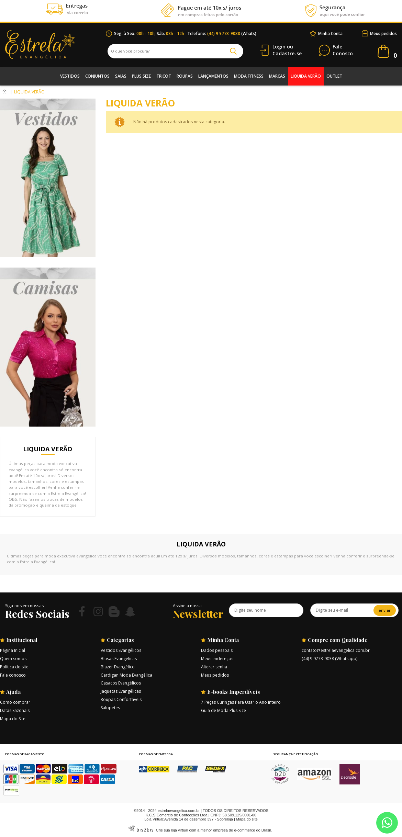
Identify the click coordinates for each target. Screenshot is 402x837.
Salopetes (110, 708)
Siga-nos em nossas (24, 606)
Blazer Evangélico (118, 667)
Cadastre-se (287, 53)
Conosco (343, 50)
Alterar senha (214, 667)
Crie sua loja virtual (172, 830)
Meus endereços (217, 658)
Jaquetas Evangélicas (121, 691)
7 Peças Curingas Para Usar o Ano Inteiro (241, 702)
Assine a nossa (187, 606)
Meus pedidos (383, 33)
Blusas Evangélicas (119, 658)
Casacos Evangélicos (121, 683)
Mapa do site (247, 819)
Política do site (14, 667)
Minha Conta (330, 33)
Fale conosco (13, 675)
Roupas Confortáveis (121, 699)
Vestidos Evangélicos (121, 650)
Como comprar (15, 702)
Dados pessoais (217, 650)
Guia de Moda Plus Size (223, 710)
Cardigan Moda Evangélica (126, 675)
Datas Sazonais (15, 710)
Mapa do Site (12, 719)
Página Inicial (12, 650)
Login (279, 46)
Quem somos (13, 658)
